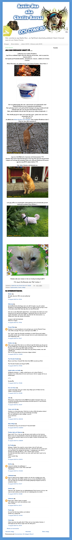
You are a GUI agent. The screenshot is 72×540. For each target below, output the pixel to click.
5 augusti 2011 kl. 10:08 (15, 471)
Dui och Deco (12, 387)
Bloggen (6, 44)
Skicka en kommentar (13, 528)
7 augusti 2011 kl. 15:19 (15, 525)
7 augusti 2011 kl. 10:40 (15, 515)
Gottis (19, 287)
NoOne (10, 464)
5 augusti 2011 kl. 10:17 (15, 483)
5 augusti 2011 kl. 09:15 (15, 459)
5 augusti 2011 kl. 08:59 (15, 440)
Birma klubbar (15, 44)
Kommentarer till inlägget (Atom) (24, 534)
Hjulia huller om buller (14, 370)
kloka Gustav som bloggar (22, 119)
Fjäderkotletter (14, 287)
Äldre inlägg (45, 531)
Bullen (10, 294)
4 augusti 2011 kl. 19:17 (15, 338)
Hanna (10, 520)
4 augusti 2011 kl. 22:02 (15, 419)
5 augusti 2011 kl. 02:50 (15, 427)
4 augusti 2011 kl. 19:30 (15, 354)
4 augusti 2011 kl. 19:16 (15, 299)
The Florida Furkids (13, 359)
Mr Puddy (11, 445)
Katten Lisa (11, 343)
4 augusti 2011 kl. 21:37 (15, 404)
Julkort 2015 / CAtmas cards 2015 (31, 44)
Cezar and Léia (12, 409)
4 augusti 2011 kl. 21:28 (15, 393)
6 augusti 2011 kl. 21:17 (15, 505)
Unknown (10, 498)
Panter (10, 510)
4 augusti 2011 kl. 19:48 (15, 383)
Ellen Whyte (11, 423)
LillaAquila (11, 475)
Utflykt (23, 287)
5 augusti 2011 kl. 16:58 (15, 494)
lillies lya (10, 304)
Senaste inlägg (10, 531)
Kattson (10, 488)
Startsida (28, 531)
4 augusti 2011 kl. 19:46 (15, 365)
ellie (9, 397)
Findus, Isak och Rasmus (15, 432)
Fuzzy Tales (11, 327)
